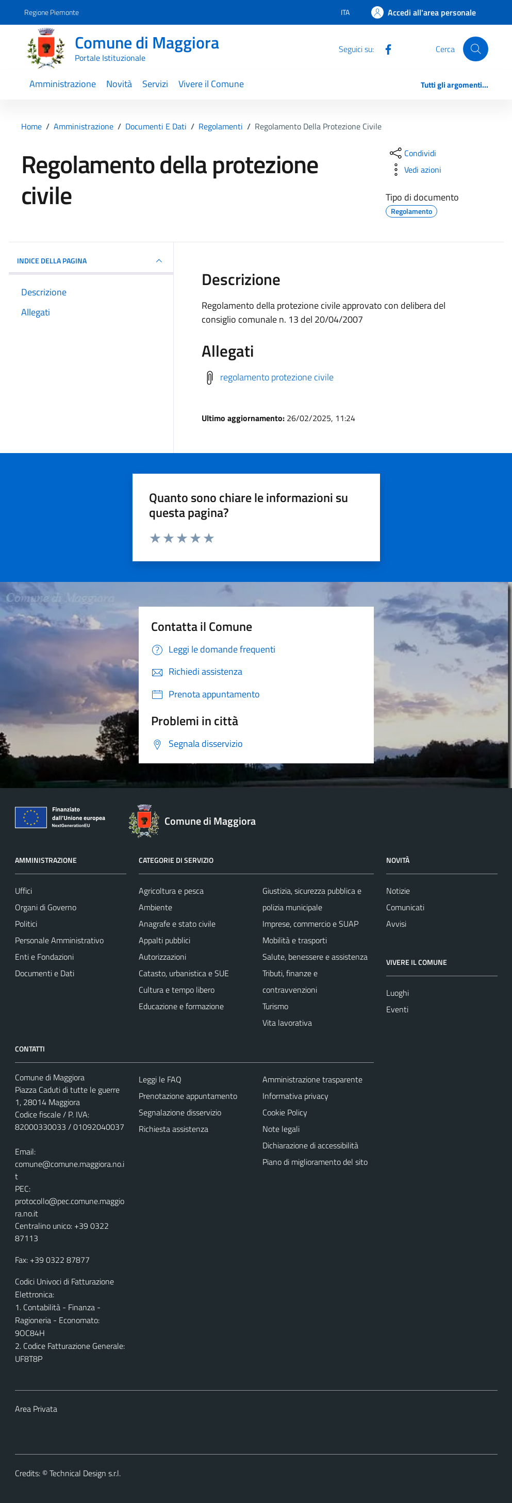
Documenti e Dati (44, 973)
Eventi (397, 1009)
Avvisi (396, 923)
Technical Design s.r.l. (85, 1473)
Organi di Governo (45, 907)
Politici (26, 923)
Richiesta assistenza (173, 1129)
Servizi (155, 84)
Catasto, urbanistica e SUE (184, 973)
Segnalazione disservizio (180, 1112)
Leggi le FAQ (160, 1079)
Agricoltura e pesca (171, 890)
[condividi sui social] (412, 153)
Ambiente (155, 907)
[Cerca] (475, 49)
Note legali (281, 1129)
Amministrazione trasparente (312, 1079)
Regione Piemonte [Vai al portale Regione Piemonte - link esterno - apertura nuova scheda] (51, 12)
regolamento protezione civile (277, 377)
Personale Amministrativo (59, 940)
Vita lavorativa (287, 1022)
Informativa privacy (295, 1096)
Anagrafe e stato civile (177, 923)
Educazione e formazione (181, 1006)
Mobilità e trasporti (294, 940)
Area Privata (36, 1408)
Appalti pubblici (164, 940)
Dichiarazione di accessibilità (310, 1145)
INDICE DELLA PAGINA (91, 261)
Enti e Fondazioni (44, 956)
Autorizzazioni (162, 956)
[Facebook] (384, 48)
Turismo (275, 1006)
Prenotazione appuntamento (188, 1096)
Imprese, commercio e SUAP (310, 923)
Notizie (398, 890)
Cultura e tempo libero (176, 989)
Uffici (23, 890)
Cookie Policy (284, 1112)
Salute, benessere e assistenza (315, 956)
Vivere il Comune (211, 84)
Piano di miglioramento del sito (315, 1162)
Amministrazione (62, 84)
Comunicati (405, 907)
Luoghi (397, 993)
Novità (119, 84)
